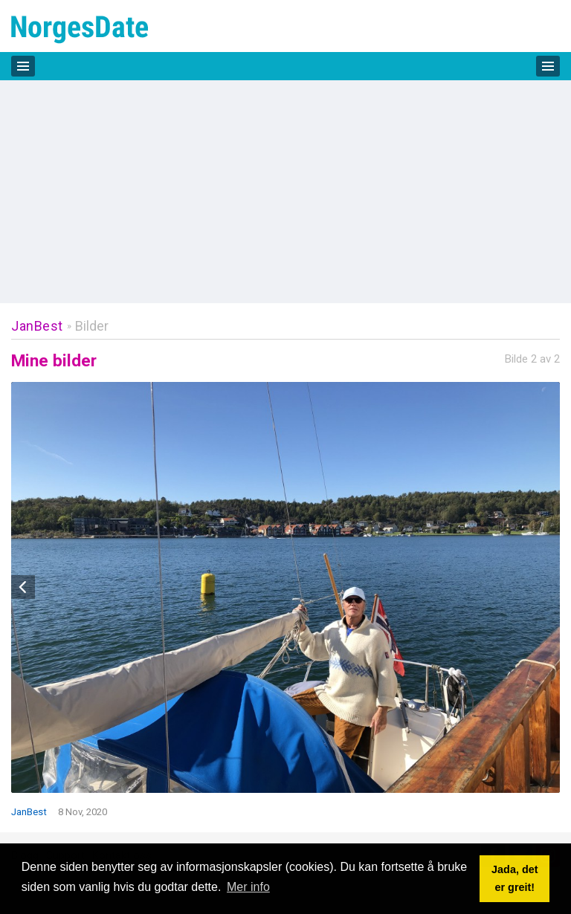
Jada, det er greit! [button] (514, 878)
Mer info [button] (248, 887)
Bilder (92, 326)
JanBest (37, 326)
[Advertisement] (285, 192)
